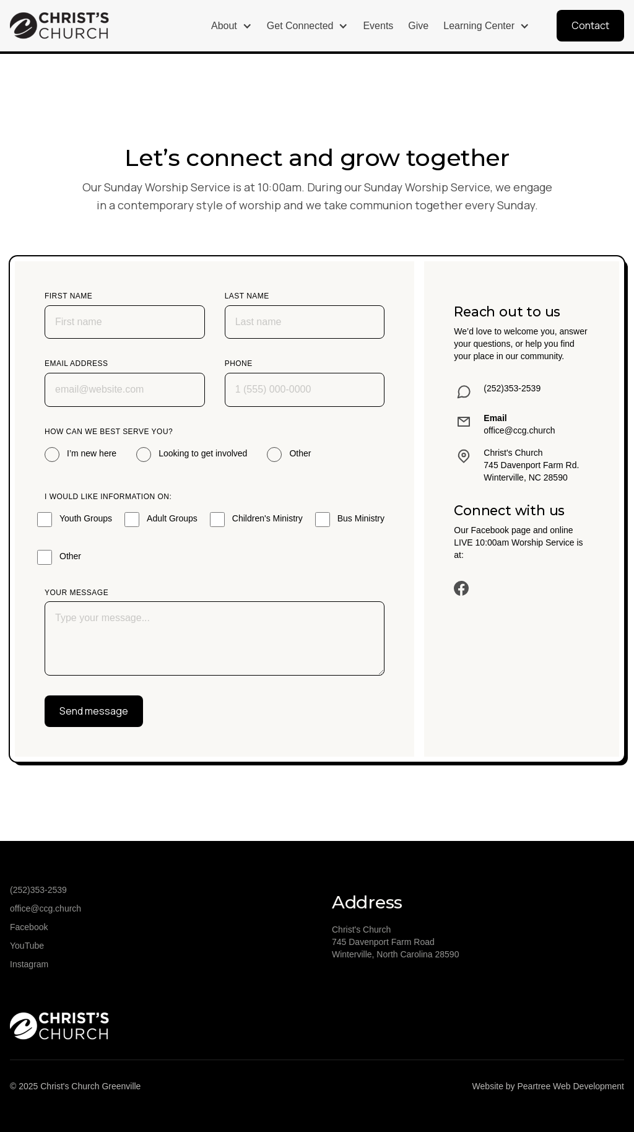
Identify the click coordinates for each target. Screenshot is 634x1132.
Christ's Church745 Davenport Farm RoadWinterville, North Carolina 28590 (395, 942)
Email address (76, 363)
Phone (239, 363)
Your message (76, 592)
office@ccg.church (45, 908)
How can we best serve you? (109, 431)
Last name (247, 296)
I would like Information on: (108, 496)
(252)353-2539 (38, 890)
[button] (231, 26)
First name (68, 296)
